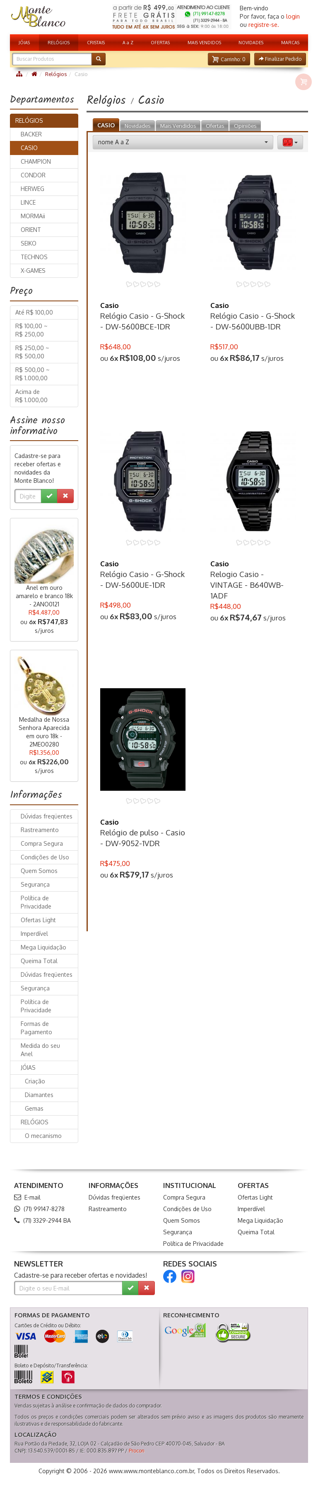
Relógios (56, 74)
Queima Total (39, 960)
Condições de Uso (45, 857)
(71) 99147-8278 (39, 1208)
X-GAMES (33, 270)
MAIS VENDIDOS (204, 42)
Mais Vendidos (178, 125)
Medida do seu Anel (40, 1049)
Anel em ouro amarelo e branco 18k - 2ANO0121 (44, 596)
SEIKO (28, 243)
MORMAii (33, 215)
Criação (35, 1081)
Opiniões (245, 125)
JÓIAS (24, 42)
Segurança (35, 884)
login (293, 16)
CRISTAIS (96, 42)
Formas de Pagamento (36, 1027)
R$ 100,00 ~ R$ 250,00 (31, 330)
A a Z (128, 42)
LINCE (28, 202)
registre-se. (263, 24)
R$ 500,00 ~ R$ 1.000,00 (32, 374)
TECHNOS (34, 256)
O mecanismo (43, 1135)
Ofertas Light (38, 919)
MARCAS (290, 42)
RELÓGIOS (59, 42)
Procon (137, 1451)
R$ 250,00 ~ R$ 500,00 (32, 352)
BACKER (31, 134)
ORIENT (31, 229)
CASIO (106, 125)
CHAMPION (36, 161)
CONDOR (33, 175)
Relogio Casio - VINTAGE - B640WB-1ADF (247, 585)
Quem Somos (39, 870)
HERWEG (32, 188)
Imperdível (34, 933)
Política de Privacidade (36, 902)
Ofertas (215, 125)
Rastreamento (40, 829)
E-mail (27, 1197)
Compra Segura (42, 843)
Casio (109, 305)
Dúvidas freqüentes (46, 816)
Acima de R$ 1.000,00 (31, 395)
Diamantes (39, 1094)
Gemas (34, 1108)
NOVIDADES (250, 42)
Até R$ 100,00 (34, 312)
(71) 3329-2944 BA (42, 1220)
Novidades (137, 125)
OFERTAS (160, 42)
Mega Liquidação (43, 947)
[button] (229, 59)
